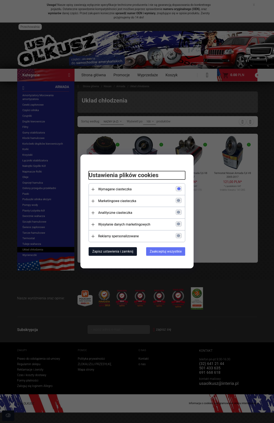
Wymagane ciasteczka (115, 189)
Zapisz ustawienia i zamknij (112, 252)
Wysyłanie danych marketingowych (124, 225)
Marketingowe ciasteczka (117, 201)
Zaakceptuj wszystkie (166, 252)
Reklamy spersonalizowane (118, 236)
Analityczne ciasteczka (115, 213)
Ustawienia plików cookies (124, 175)
